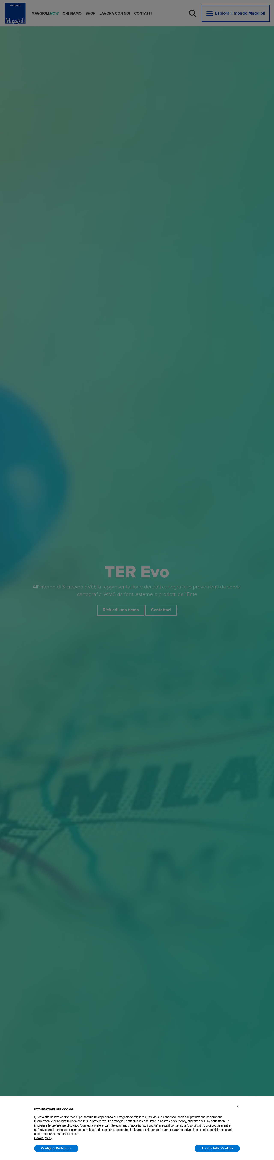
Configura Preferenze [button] (56, 1148)
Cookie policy (43, 1138)
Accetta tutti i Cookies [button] (217, 1148)
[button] (237, 1106)
